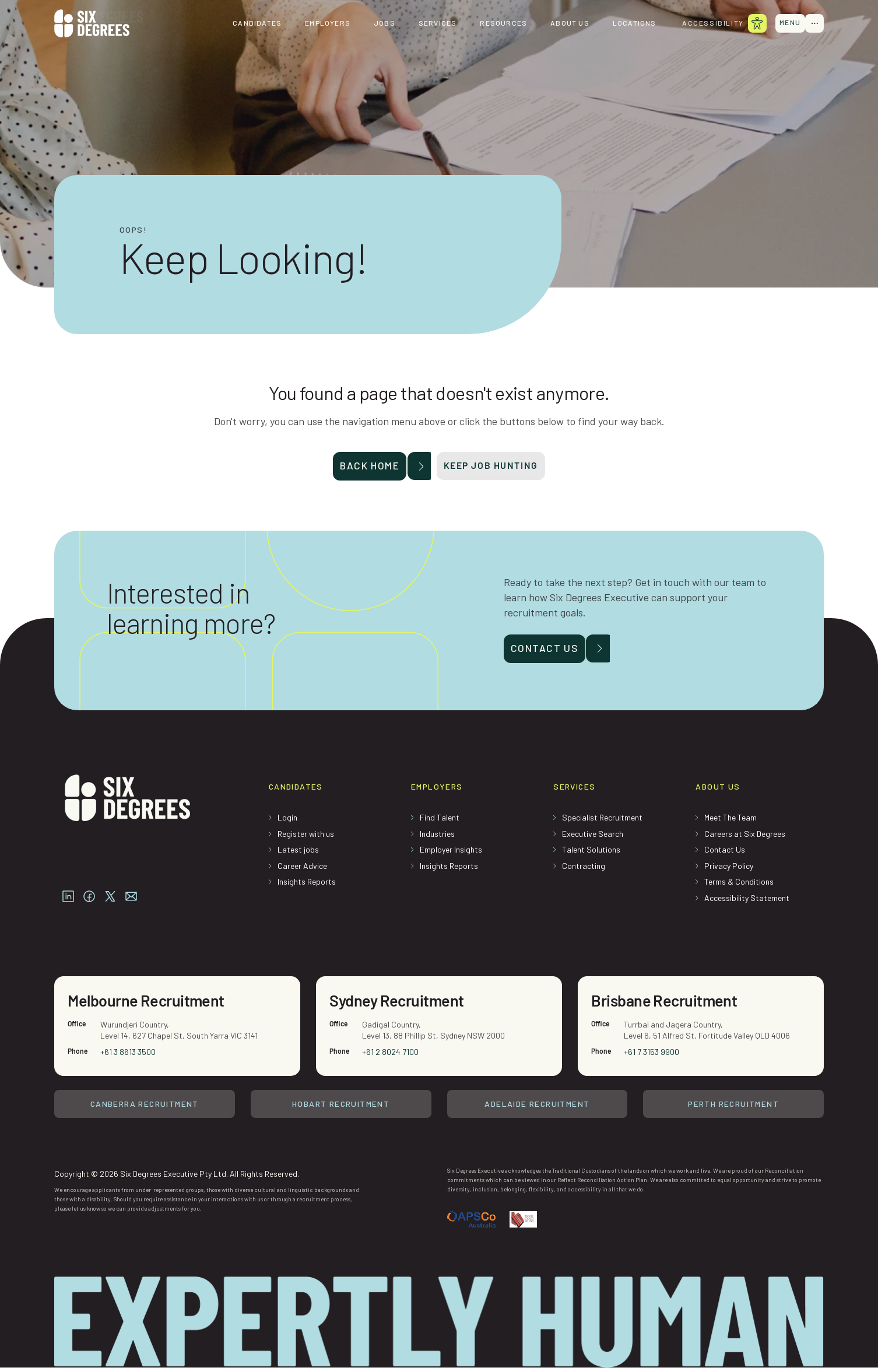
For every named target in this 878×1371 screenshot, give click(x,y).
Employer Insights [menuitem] (451, 852)
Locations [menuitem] (630, 23)
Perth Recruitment (733, 1108)
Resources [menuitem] (499, 23)
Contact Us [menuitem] (724, 852)
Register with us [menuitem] (306, 836)
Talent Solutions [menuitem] (591, 852)
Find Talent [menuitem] (439, 820)
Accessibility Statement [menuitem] (746, 901)
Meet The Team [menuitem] (730, 820)
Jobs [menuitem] (380, 23)
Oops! (133, 230)
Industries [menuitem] (437, 836)
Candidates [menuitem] (252, 23)
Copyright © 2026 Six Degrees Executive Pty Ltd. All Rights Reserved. (176, 1176)
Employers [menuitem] (323, 23)
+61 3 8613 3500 (128, 1056)
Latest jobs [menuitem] (298, 852)
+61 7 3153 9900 (652, 1056)
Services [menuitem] (433, 23)
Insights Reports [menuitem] (307, 885)
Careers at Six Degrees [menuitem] (744, 836)
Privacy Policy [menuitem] (728, 869)
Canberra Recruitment (144, 1108)
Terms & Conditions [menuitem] (739, 885)
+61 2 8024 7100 (391, 1056)
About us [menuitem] (565, 23)
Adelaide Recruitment (536, 1108)
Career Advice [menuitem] (302, 869)
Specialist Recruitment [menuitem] (602, 820)
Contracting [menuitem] (583, 869)
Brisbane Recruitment (667, 1004)
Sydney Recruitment (399, 1004)
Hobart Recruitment (340, 1108)
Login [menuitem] (287, 820)
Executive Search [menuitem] (592, 836)
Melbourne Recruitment (149, 1004)
